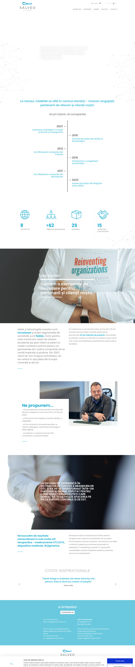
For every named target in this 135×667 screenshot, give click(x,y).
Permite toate (120, 650)
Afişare (26, 661)
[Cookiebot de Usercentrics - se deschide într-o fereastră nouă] (12, 663)
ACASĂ (94, 3)
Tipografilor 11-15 (84, 622)
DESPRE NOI (77, 9)
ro (111, 3)
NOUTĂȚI (104, 9)
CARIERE (96, 9)
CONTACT (113, 9)
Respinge (120, 662)
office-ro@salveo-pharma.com (54, 622)
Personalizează (120, 656)
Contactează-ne (67, 612)
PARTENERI (87, 9)
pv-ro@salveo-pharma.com (53, 638)
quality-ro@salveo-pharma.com (89, 638)
